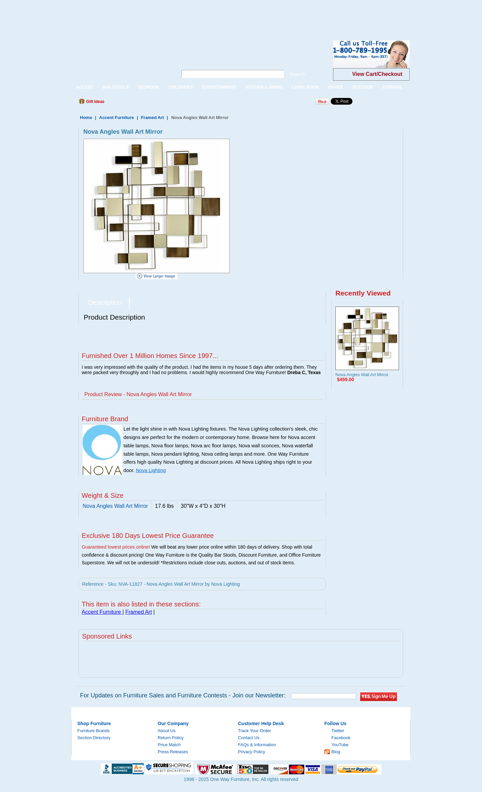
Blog (335, 751)
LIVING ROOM (305, 87)
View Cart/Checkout (377, 74)
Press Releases (173, 751)
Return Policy (170, 737)
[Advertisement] (122, 15)
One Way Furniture (121, 59)
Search (297, 74)
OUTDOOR (362, 87)
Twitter (337, 730)
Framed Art (152, 117)
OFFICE (335, 87)
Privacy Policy (251, 751)
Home (86, 117)
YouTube (339, 744)
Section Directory (93, 737)
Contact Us (248, 737)
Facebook (340, 737)
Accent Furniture (117, 117)
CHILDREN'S (180, 87)
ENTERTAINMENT (219, 87)
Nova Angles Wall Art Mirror (361, 374)
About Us (166, 730)
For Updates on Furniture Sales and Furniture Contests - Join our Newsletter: (183, 695)
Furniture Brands (93, 730)
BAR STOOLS (115, 87)
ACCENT (84, 87)
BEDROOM (148, 87)
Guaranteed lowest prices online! (116, 547)
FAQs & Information (257, 744)
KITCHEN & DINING (264, 87)
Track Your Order (254, 730)
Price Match (169, 744)
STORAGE (392, 87)
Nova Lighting (151, 470)
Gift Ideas (94, 102)
